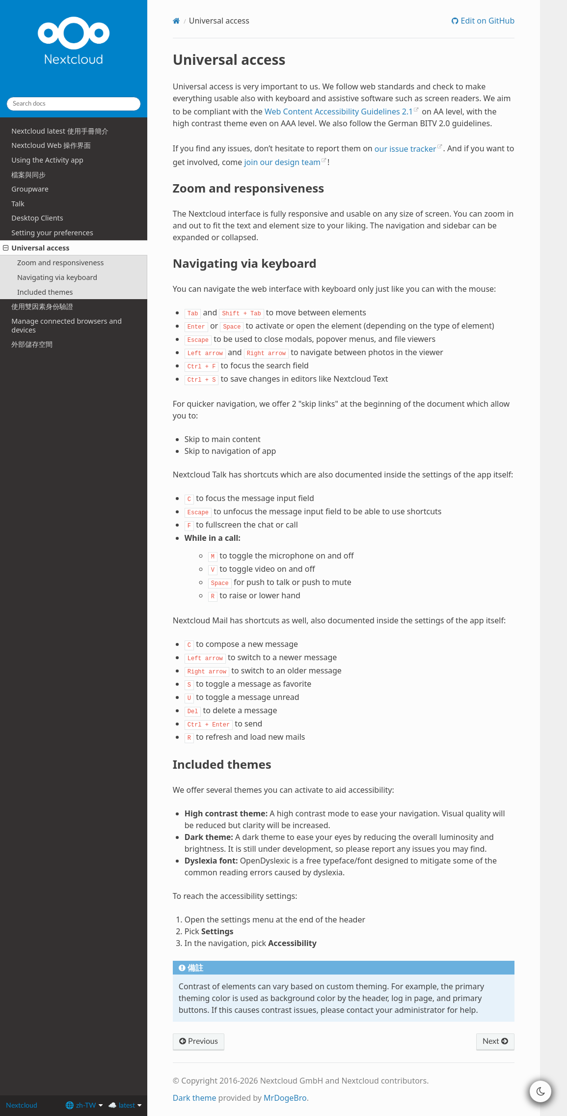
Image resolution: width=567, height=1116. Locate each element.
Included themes (45, 292)
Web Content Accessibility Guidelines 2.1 (339, 111)
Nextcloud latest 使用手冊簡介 (59, 131)
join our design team (282, 162)
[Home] (176, 21)
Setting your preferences (52, 232)
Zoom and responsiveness (60, 262)
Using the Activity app (47, 160)
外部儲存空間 (32, 344)
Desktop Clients (37, 218)
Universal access (36, 247)
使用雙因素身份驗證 (42, 306)
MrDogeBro (285, 1097)
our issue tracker (405, 148)
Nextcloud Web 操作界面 (51, 145)
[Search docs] (73, 104)
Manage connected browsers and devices (66, 325)
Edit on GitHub (486, 21)
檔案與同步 (28, 174)
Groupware (29, 189)
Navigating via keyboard (57, 277)
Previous (198, 1041)
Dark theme (194, 1097)
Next (495, 1041)
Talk (17, 203)
